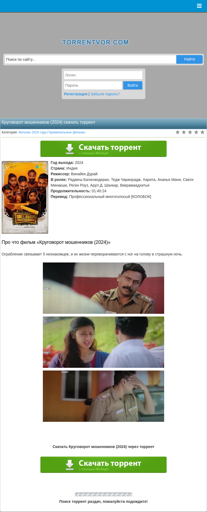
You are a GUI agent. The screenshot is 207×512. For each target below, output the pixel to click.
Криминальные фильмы (67, 132)
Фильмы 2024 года (33, 132)
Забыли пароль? (105, 94)
